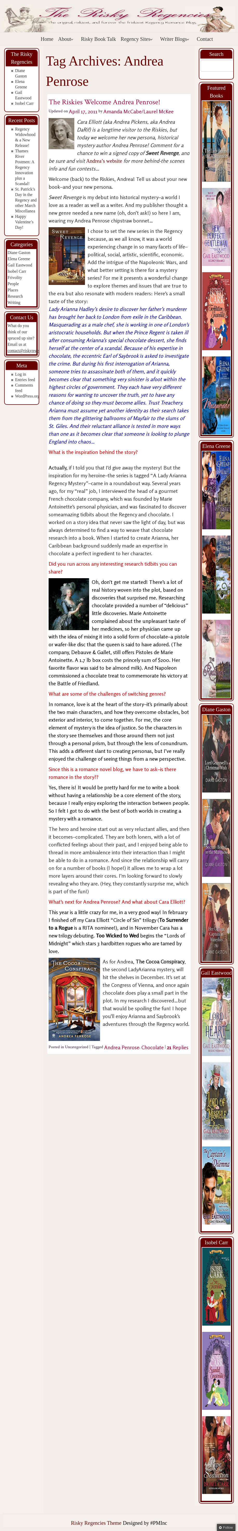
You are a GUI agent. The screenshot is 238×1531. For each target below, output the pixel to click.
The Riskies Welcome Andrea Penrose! (104, 102)
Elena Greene (19, 259)
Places (13, 290)
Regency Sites (137, 39)
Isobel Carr (24, 103)
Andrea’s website (104, 161)
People (13, 284)
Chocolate (152, 1047)
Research (15, 296)
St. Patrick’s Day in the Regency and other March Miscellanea (26, 200)
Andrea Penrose (121, 1047)
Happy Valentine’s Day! (24, 222)
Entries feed (25, 379)
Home (47, 39)
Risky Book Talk (98, 39)
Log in (20, 374)
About (66, 39)
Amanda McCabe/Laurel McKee (138, 111)
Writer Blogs (174, 39)
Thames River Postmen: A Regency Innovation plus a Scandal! (24, 167)
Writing (14, 302)
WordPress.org (27, 396)
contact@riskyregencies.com (32, 350)
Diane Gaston (19, 252)
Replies (177, 1047)
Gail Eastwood (20, 265)
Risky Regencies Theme (96, 1523)
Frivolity (15, 277)
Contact (205, 39)
